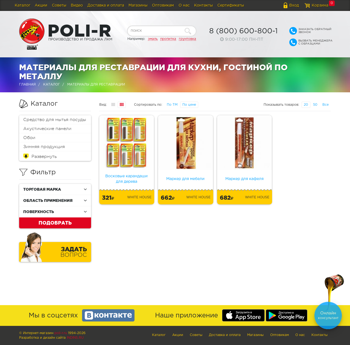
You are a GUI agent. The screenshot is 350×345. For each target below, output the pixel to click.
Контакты (203, 5)
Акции (41, 5)
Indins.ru (75, 337)
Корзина (320, 5)
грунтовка (187, 38)
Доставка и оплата (106, 5)
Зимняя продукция (44, 146)
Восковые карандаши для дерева (126, 179)
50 (315, 104)
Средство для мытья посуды (54, 119)
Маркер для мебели (185, 179)
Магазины (138, 5)
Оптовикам (163, 5)
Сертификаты (230, 5)
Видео (77, 5)
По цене (189, 104)
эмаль (153, 38)
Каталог (22, 5)
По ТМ (172, 104)
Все (325, 104)
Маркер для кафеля (244, 179)
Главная (27, 84)
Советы (59, 5)
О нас (184, 5)
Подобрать (55, 222)
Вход (294, 5)
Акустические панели (47, 128)
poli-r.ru (60, 333)
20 (306, 104)
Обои (29, 137)
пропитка (168, 38)
